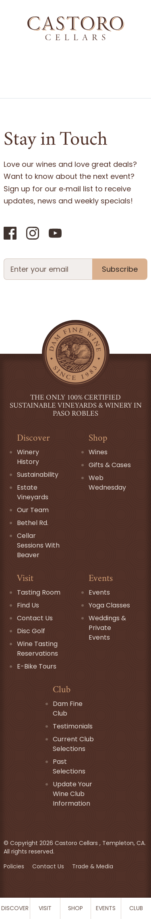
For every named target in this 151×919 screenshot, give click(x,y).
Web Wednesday (107, 482)
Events (106, 908)
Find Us (28, 605)
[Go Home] (75, 28)
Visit (45, 908)
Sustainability (37, 474)
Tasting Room (38, 592)
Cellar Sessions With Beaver (38, 545)
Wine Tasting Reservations (37, 648)
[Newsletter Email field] (48, 269)
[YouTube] (55, 233)
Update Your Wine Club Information (72, 794)
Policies (15, 866)
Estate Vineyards (32, 492)
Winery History (28, 456)
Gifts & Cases (110, 465)
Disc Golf (31, 631)
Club (136, 908)
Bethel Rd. (32, 522)
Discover (15, 908)
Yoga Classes (109, 605)
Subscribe (120, 269)
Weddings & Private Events (107, 627)
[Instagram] (32, 233)
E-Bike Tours (36, 666)
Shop (75, 908)
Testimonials (73, 726)
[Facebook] (10, 233)
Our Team (33, 510)
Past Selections (69, 766)
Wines (98, 452)
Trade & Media (92, 866)
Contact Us (35, 618)
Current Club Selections (73, 743)
